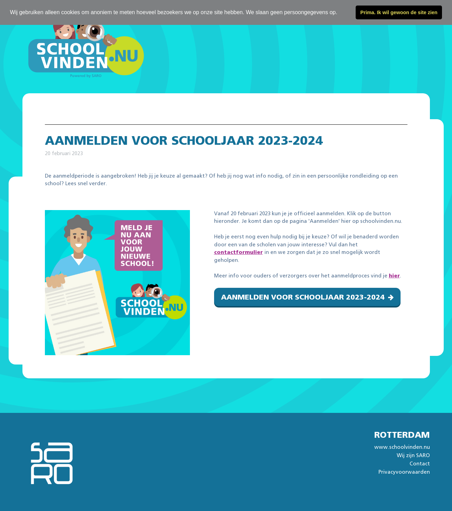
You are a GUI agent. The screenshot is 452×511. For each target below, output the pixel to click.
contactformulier (238, 252)
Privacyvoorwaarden (404, 472)
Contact (420, 463)
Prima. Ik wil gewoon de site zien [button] (398, 12)
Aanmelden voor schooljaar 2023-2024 (303, 297)
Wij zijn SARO (413, 455)
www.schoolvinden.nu (402, 447)
